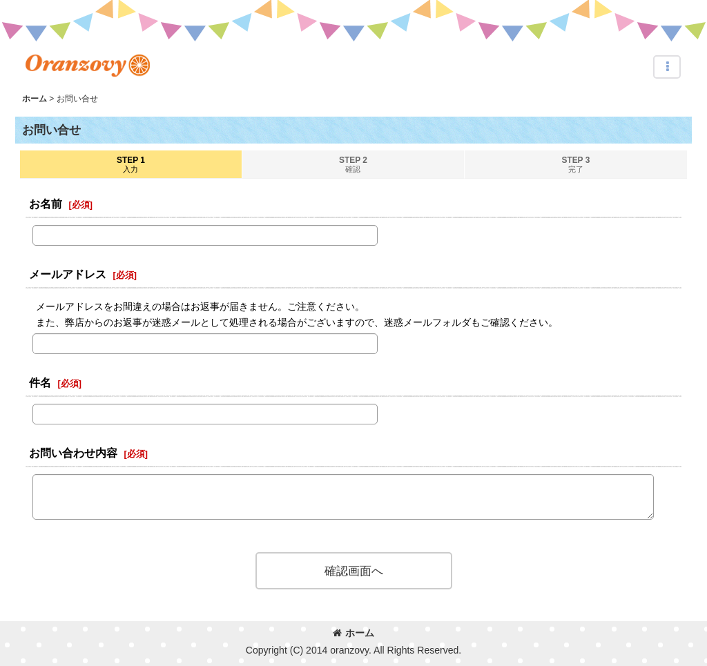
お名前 (45, 203)
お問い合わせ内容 (73, 453)
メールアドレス (67, 274)
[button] (667, 67)
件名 (40, 382)
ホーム (353, 632)
